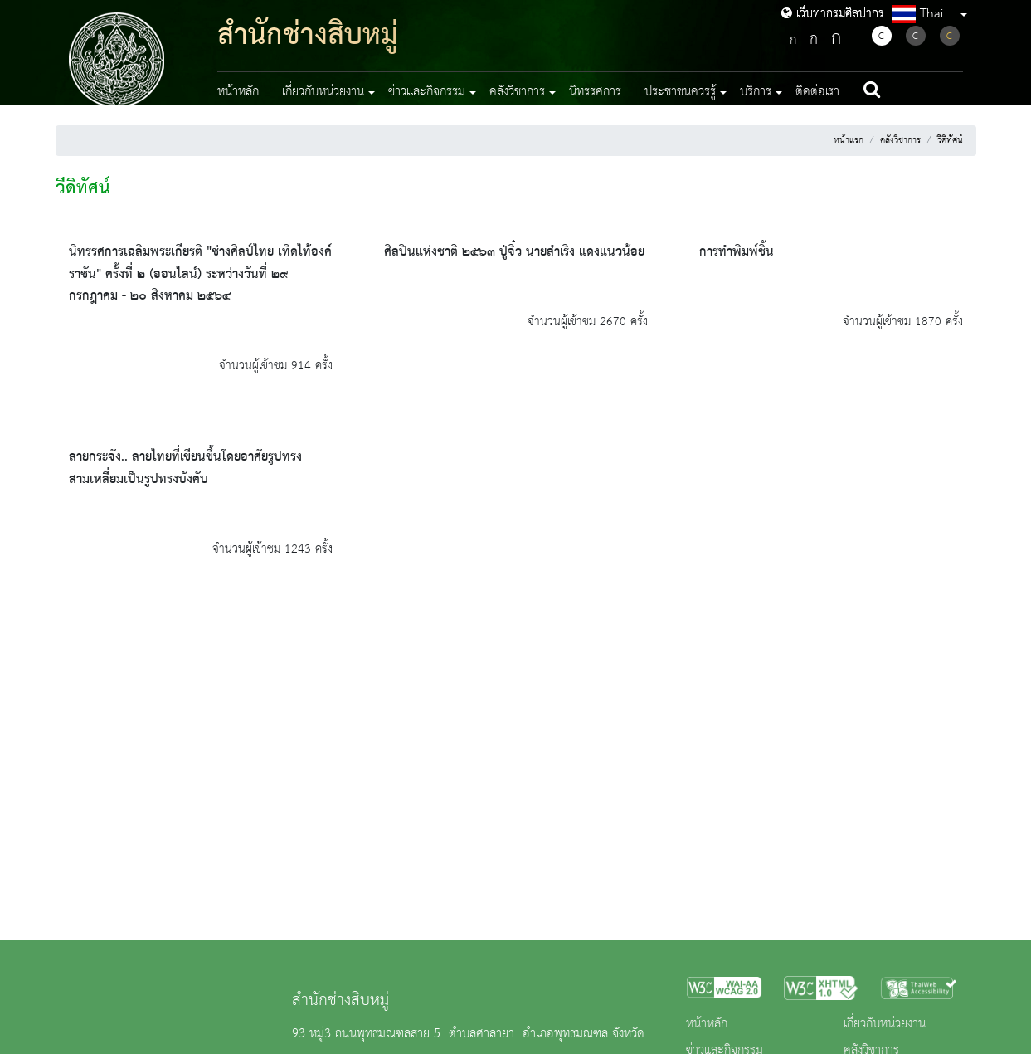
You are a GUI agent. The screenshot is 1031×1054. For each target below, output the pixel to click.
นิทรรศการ (595, 92)
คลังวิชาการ (900, 140)
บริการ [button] (755, 92)
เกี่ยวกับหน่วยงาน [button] (323, 92)
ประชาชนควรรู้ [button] (680, 92)
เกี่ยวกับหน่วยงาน (885, 1024)
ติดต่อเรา (817, 92)
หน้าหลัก (238, 92)
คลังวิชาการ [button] (517, 92)
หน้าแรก (848, 140)
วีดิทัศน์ (950, 140)
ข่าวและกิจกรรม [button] (426, 92)
